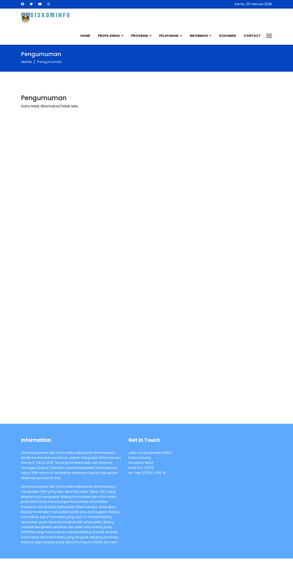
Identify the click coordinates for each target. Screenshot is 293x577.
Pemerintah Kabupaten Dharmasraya (70, 567)
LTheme (265, 567)
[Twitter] (31, 4)
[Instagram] (48, 4)
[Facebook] (22, 4)
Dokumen (227, 35)
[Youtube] (40, 4)
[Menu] (269, 36)
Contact (252, 35)
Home (85, 35)
